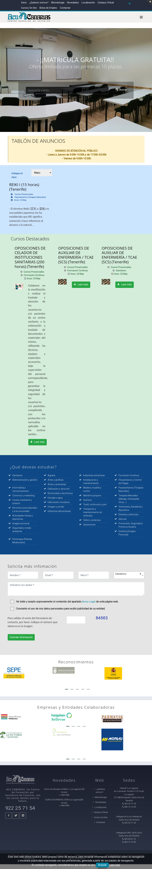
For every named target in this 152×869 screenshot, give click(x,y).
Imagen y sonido (56, 506)
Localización (88, 2)
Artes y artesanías (57, 484)
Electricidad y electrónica (60, 493)
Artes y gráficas (56, 480)
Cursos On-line (99, 817)
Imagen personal (20, 523)
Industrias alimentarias (59, 511)
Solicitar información (21, 637)
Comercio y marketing (24, 495)
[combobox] (129, 575)
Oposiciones (89, 524)
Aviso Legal (88, 601)
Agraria (51, 475)
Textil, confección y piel (94, 504)
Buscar (121, 89)
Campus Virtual (106, 2)
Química (87, 500)
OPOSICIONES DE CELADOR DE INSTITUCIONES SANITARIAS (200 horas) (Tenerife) (30, 257)
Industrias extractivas (94, 475)
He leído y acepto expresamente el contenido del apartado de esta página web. (64, 601)
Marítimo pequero (92, 495)
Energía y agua (55, 497)
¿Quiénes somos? (38, 2)
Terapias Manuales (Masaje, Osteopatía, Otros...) (129, 498)
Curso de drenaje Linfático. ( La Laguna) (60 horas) (64, 790)
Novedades (73, 2)
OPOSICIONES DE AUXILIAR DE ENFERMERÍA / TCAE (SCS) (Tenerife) (76, 254)
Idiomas (123, 519)
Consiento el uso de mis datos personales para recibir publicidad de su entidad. (57, 608)
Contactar (65, 7)
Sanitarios (17, 475)
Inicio (24, 2)
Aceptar (102, 864)
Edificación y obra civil (58, 489)
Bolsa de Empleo (48, 7)
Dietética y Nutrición (129, 514)
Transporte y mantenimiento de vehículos (92, 512)
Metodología (57, 2)
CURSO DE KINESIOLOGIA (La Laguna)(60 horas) (64, 801)
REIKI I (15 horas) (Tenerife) (24, 187)
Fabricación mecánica (59, 502)
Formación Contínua (129, 475)
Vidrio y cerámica (91, 520)
